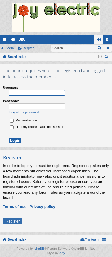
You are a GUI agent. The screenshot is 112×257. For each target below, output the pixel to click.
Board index (17, 239)
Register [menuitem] (109, 40)
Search (99, 48)
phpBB (39, 248)
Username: (11, 87)
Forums (14, 40)
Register (28, 48)
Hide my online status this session (37, 126)
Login (9, 48)
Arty (62, 253)
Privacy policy (42, 206)
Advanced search (108, 48)
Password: (11, 101)
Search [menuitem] (107, 57)
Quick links (5, 40)
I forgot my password (24, 112)
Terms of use (14, 206)
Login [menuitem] (100, 40)
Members (23, 40)
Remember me (23, 120)
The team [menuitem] (92, 239)
